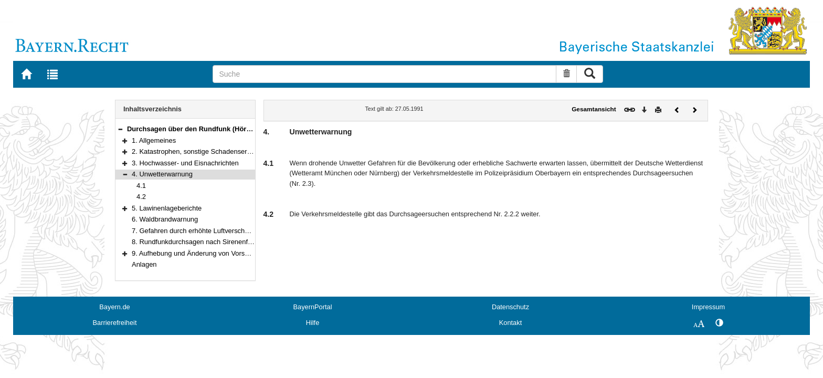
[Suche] (384, 74)
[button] (120, 129)
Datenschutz (510, 307)
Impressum (708, 307)
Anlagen (144, 264)
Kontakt (510, 323)
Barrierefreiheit (115, 323)
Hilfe (313, 323)
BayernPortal (312, 307)
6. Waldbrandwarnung (165, 219)
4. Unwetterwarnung (162, 174)
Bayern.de (114, 307)
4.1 (141, 186)
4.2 (141, 197)
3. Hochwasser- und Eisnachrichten (185, 163)
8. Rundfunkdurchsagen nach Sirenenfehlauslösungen (214, 242)
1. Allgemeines (154, 140)
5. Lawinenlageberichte (167, 208)
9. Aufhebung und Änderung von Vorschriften (199, 253)
